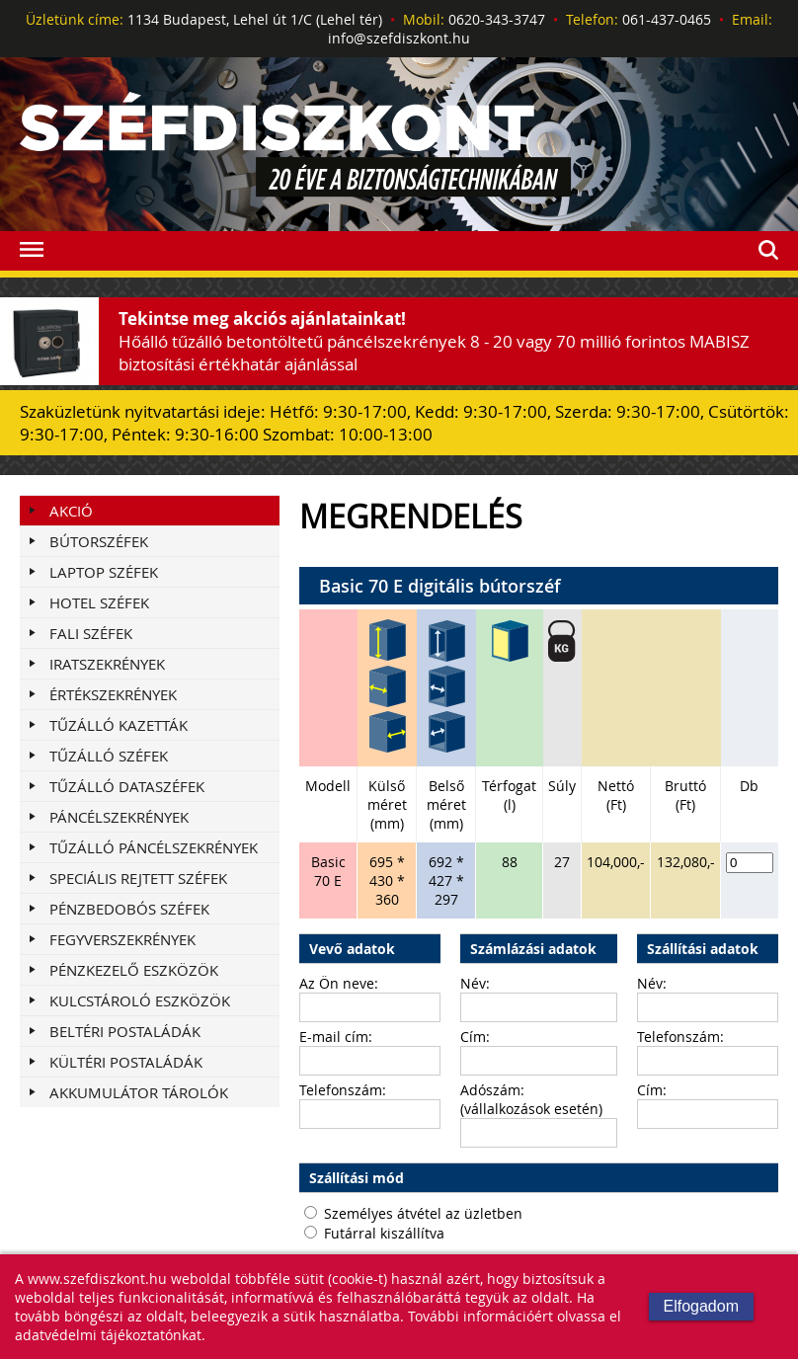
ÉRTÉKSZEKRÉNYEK (113, 694)
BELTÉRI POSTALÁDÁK (124, 1031)
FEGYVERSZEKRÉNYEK (122, 939)
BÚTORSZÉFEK (98, 541)
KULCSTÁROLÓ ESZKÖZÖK (139, 1000)
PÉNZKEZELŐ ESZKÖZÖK (133, 970)
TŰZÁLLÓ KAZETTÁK (118, 725)
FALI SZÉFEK (90, 633)
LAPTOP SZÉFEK (103, 572)
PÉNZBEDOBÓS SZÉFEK (129, 909)
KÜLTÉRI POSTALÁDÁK (125, 1062)
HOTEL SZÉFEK (99, 602)
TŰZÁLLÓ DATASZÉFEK (126, 786)
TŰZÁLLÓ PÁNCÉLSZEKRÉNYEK (153, 847)
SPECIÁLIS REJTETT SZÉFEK (138, 878)
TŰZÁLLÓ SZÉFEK (108, 755)
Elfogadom (702, 1306)
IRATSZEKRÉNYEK (107, 664)
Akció (71, 510)
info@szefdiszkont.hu (399, 38)
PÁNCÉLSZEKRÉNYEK (119, 817)
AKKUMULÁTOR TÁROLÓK (138, 1092)
